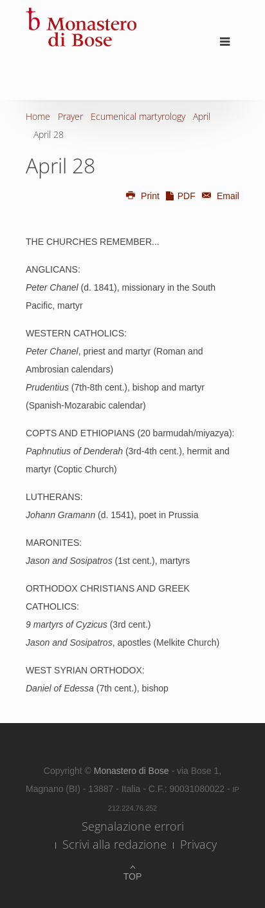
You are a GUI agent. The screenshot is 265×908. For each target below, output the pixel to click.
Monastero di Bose (133, 771)
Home (38, 116)
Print (142, 196)
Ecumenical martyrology (138, 116)
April (201, 116)
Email (218, 196)
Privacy (198, 844)
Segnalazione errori (133, 826)
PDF (180, 196)
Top (132, 876)
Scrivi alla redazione (114, 844)
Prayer (70, 116)
